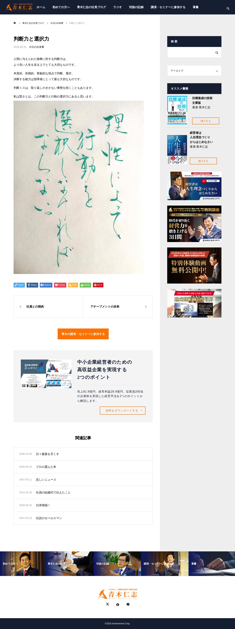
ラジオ (117, 7)
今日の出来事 (36, 46)
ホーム (41, 7)
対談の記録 (136, 7)
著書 (195, 7)
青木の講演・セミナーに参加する (83, 333)
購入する (206, 120)
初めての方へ (61, 7)
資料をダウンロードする (122, 410)
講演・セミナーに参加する (168, 7)
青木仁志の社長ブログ (91, 7)
